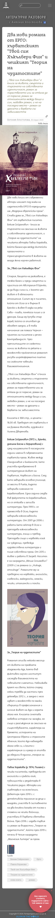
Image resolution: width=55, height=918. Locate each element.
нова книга (16, 880)
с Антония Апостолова (27, 22)
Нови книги (43, 123)
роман (32, 880)
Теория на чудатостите (22, 875)
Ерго (39, 859)
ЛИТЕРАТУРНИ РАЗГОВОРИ (26, 17)
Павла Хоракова (18, 864)
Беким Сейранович (20, 859)
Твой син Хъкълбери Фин (23, 869)
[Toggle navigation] (50, 5)
